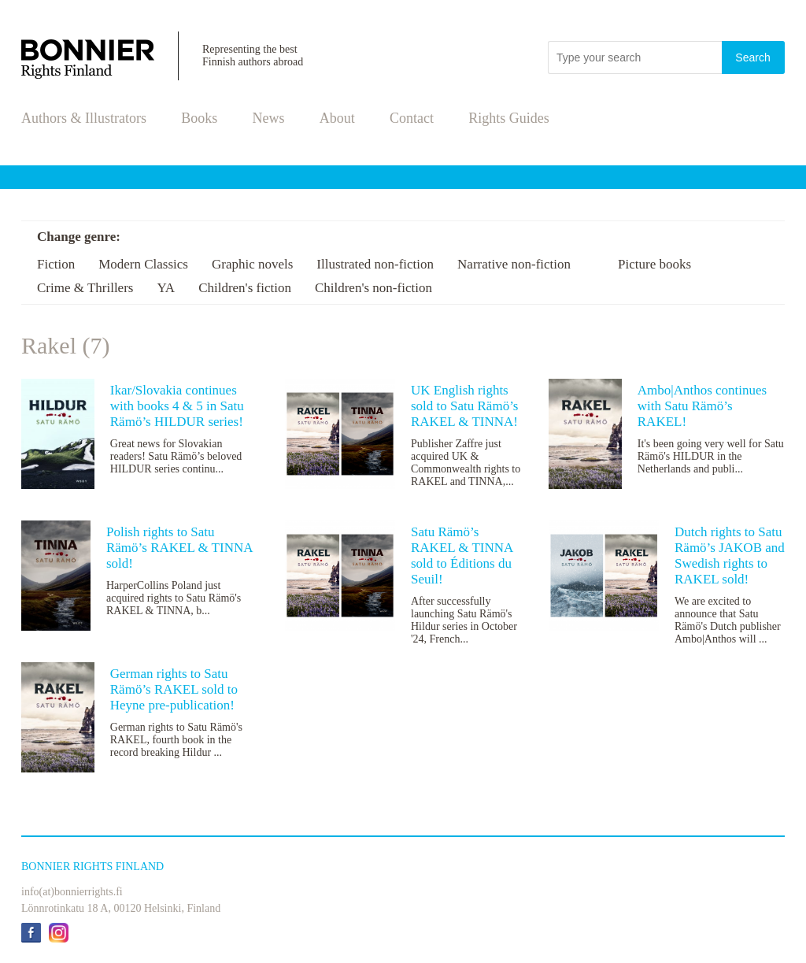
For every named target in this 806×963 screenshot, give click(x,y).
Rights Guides (508, 118)
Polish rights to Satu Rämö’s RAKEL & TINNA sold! (179, 547)
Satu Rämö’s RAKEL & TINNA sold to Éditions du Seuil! (461, 555)
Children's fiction (244, 287)
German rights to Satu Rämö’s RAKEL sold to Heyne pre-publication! (174, 689)
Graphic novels (252, 264)
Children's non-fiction (373, 287)
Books (199, 118)
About (337, 118)
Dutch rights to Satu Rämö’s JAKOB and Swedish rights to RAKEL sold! (730, 555)
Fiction (56, 264)
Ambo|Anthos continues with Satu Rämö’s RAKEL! (702, 406)
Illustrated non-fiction (375, 264)
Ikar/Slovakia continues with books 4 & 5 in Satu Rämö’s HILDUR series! (177, 406)
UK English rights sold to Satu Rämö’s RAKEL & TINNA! (464, 406)
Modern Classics (143, 264)
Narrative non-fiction (514, 264)
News (269, 118)
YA (166, 287)
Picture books (654, 264)
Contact (412, 118)
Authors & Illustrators (83, 118)
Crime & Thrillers (85, 287)
